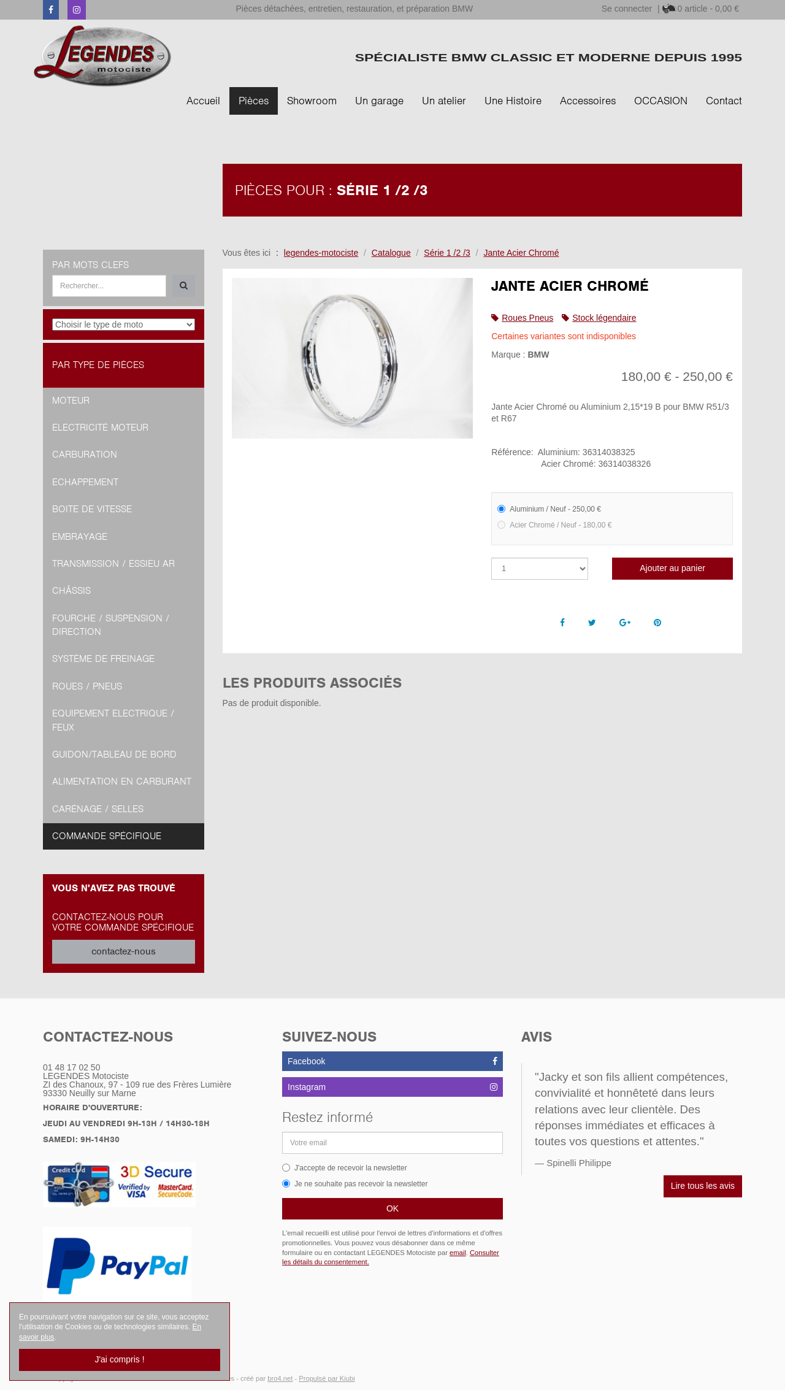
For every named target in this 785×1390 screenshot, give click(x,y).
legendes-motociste (321, 253)
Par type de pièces (98, 365)
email (458, 1252)
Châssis (71, 591)
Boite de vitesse (92, 509)
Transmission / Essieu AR (113, 564)
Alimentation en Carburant (121, 781)
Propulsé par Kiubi (326, 1378)
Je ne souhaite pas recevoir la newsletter (354, 1184)
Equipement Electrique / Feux (113, 720)
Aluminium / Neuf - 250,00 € (549, 509)
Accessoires (588, 100)
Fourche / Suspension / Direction (110, 625)
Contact (724, 100)
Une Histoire (513, 100)
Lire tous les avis (703, 1186)
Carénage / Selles (98, 809)
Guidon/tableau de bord (114, 754)
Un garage (379, 100)
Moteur (71, 400)
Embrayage (79, 537)
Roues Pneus (527, 318)
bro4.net (280, 1378)
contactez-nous (123, 951)
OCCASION (660, 100)
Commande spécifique (106, 836)
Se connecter (627, 8)
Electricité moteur (100, 427)
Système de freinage (103, 659)
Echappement (85, 482)
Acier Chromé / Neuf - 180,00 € (554, 525)
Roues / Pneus (87, 686)
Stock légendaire (604, 318)
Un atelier (444, 100)
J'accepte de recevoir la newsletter (344, 1168)
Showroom (312, 100)
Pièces (254, 100)
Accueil (203, 100)
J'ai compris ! (119, 1359)
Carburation (84, 454)
